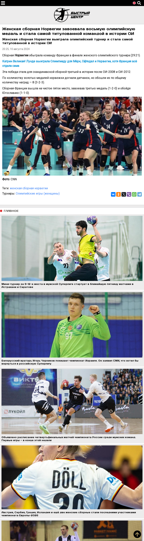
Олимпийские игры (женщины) (38, 193)
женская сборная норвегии (29, 188)
